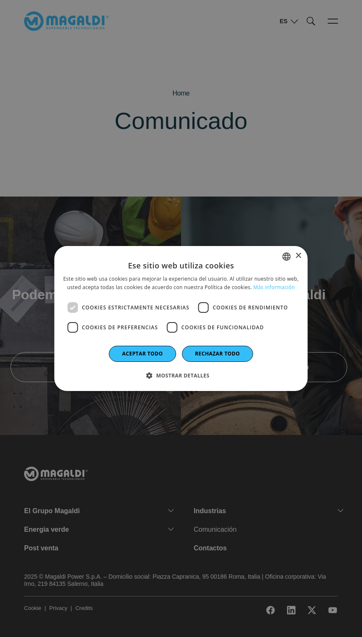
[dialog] (180, 318)
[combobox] (286, 256)
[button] (181, 375)
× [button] (298, 256)
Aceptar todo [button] (142, 353)
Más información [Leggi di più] (274, 287)
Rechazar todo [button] (217, 353)
